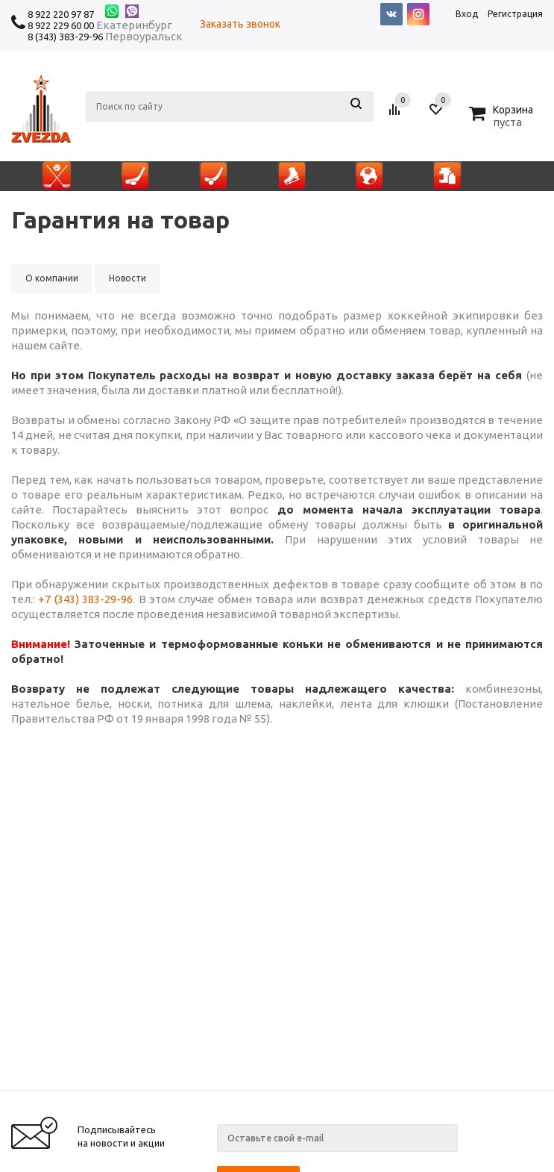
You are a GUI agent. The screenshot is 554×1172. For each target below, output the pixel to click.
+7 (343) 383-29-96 (85, 599)
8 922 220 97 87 (61, 14)
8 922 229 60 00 (61, 25)
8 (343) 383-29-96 (65, 36)
